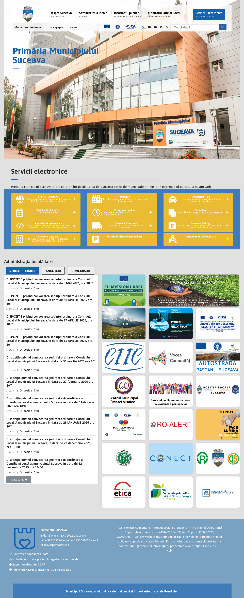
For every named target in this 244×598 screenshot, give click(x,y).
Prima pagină (56, 27)
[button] (18, 479)
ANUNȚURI (53, 271)
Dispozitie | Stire (30, 288)
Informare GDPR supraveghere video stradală (41, 569)
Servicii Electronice (209, 14)
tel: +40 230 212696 (52, 540)
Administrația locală (93, 14)
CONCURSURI (81, 271)
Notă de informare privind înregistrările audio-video (46, 559)
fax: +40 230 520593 (77, 540)
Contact (74, 27)
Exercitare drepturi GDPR (28, 564)
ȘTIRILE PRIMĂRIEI (22, 271)
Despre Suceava (61, 14)
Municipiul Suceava (27, 27)
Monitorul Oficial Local (164, 14)
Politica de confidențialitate (30, 554)
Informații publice (127, 14)
